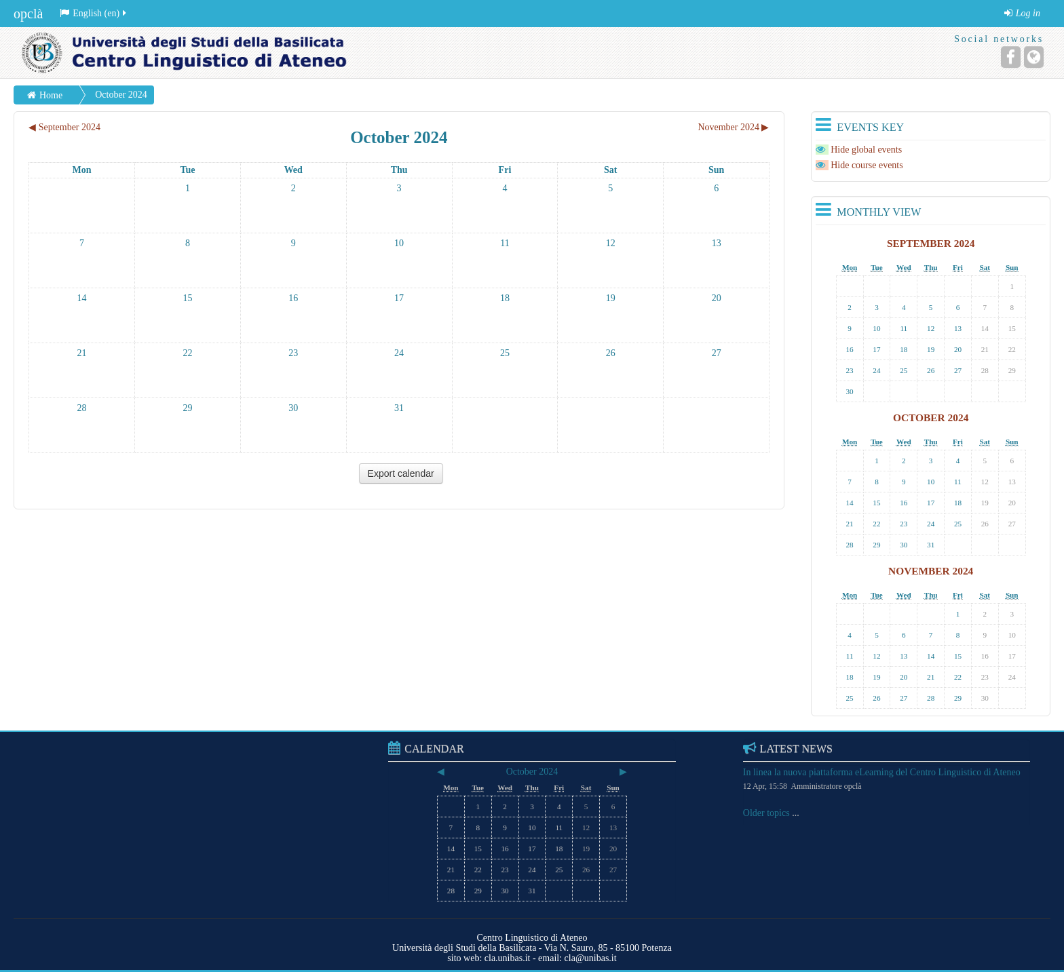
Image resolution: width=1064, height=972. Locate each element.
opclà (28, 13)
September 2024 (931, 243)
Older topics (766, 813)
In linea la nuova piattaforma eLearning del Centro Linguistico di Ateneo (882, 772)
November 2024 (930, 571)
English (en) (94, 13)
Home (50, 95)
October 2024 (121, 95)
